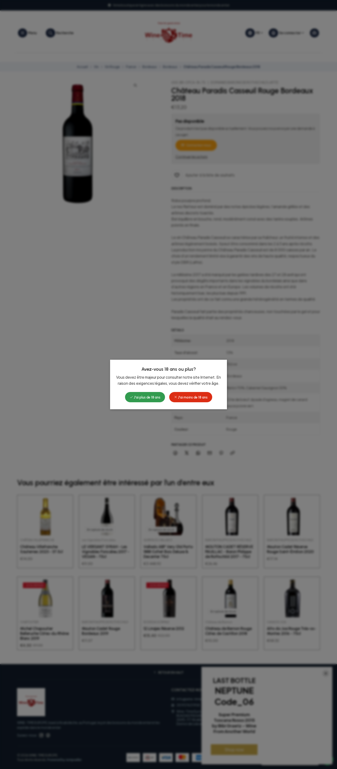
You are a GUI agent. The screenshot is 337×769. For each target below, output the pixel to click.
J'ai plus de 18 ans (145, 397)
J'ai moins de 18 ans (191, 397)
